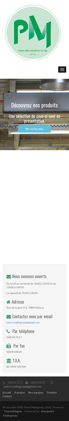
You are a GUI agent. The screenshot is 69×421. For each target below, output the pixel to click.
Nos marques (35, 392)
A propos (19, 392)
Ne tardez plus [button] (34, 128)
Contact (7, 396)
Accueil (6, 392)
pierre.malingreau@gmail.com (23, 322)
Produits (52, 392)
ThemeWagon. (13, 411)
